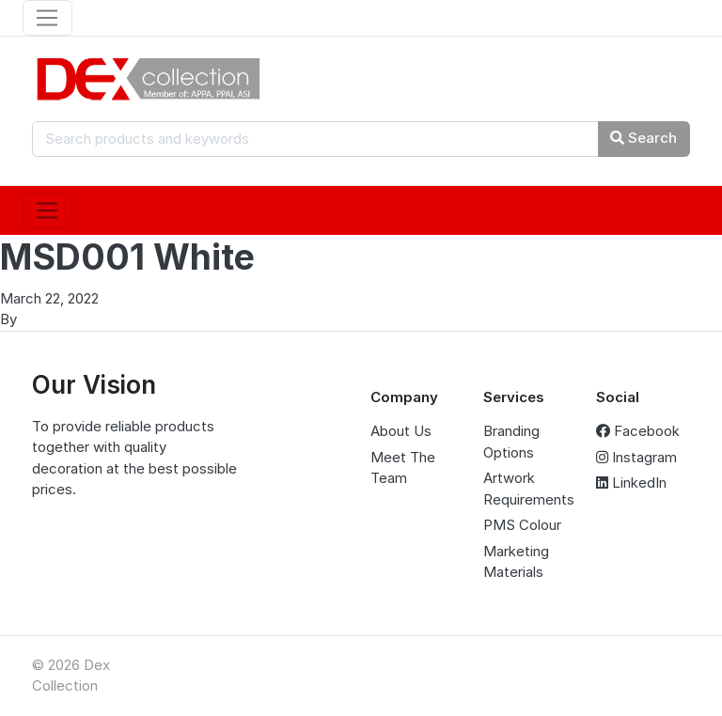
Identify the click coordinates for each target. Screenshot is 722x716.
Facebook (638, 431)
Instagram (636, 457)
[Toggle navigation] (47, 18)
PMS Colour (522, 525)
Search (643, 138)
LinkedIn (631, 482)
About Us (401, 431)
